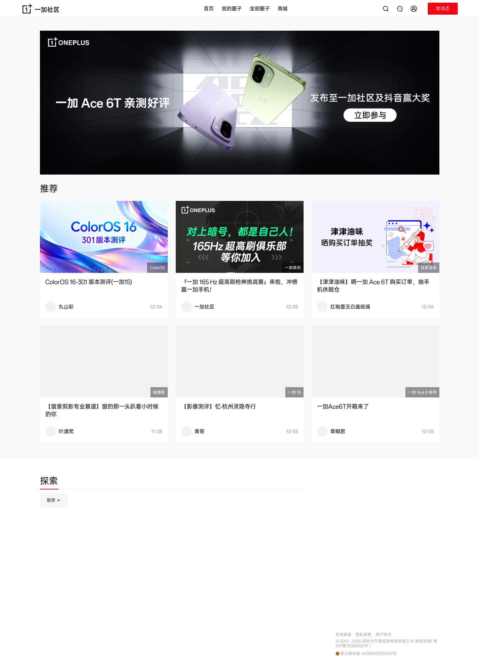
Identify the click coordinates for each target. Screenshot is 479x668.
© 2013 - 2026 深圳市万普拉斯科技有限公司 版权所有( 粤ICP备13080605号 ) (386, 643)
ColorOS (157, 267)
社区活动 (429, 267)
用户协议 (383, 634)
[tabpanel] (172, 533)
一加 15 (294, 392)
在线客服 (344, 634)
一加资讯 (293, 267)
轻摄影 (159, 392)
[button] (415, 9)
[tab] (49, 482)
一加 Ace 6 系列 (422, 392)
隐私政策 (363, 634)
